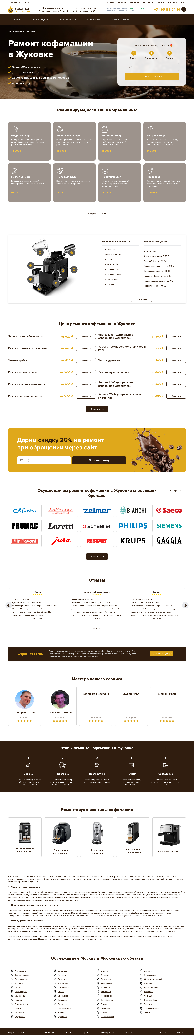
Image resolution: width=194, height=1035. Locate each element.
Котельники (63, 987)
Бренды (18, 19)
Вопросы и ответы (120, 19)
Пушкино (105, 1004)
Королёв (19, 987)
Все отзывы (97, 629)
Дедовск (105, 975)
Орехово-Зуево (151, 1000)
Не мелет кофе (111, 264)
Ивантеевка (106, 983)
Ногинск (18, 1000)
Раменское (149, 1004)
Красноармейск (151, 987)
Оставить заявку (152, 76)
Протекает (109, 284)
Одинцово (62, 1000)
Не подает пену (111, 279)
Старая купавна (151, 1008)
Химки (147, 1012)
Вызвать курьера (164, 654)
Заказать (86, 336)
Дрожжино (106, 979)
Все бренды (175, 490)
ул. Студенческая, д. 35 (84, 11)
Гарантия (134, 2)
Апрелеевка (20, 971)
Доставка (148, 2)
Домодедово (64, 979)
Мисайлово (63, 996)
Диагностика (93, 19)
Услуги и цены (40, 19)
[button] (185, 605)
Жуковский (63, 983)
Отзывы (122, 2)
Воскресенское (22, 975)
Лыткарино (106, 991)
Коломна (148, 983)
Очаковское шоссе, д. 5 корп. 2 (53, 11)
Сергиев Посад (65, 1008)
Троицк (61, 1012)
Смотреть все (141, 299)
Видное (104, 971)
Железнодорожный (153, 979)
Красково (105, 987)
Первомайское (21, 1004)
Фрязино (105, 1012)
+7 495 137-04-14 (167, 9)
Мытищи (148, 996)
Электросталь (107, 1016)
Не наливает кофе (112, 274)
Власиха (148, 971)
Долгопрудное (22, 979)
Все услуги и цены (97, 213)
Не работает (110, 249)
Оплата (160, 2)
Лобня (61, 991)
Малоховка (20, 996)
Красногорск (21, 991)
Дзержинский (150, 975)
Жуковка (19, 983)
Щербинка (20, 1016)
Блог (183, 2)
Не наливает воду (112, 269)
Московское (106, 996)
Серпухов (105, 1008)
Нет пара (108, 259)
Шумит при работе (112, 254)
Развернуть (37, 618)
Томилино (19, 1012)
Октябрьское (107, 1000)
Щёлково (62, 1016)
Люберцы (148, 991)
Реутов (18, 1008)
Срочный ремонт (67, 19)
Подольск (62, 1004)
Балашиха (62, 971)
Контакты (172, 2)
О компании (108, 2)
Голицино (62, 975)
